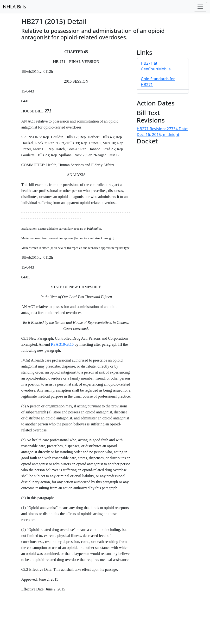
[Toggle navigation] (200, 7)
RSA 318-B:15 (62, 344)
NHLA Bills (14, 6)
